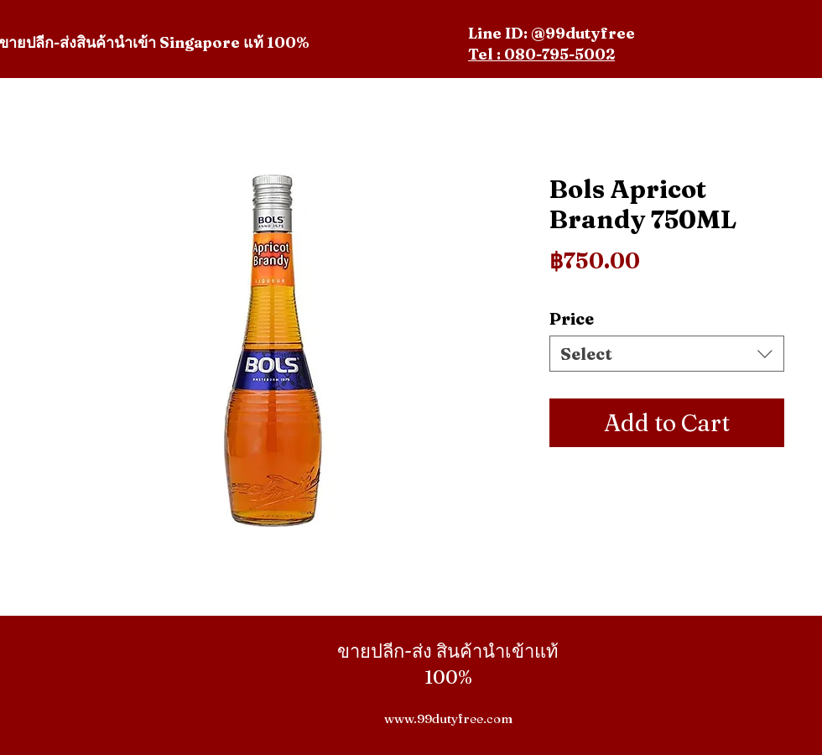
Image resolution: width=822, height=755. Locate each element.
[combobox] (666, 354)
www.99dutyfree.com (448, 718)
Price (571, 318)
